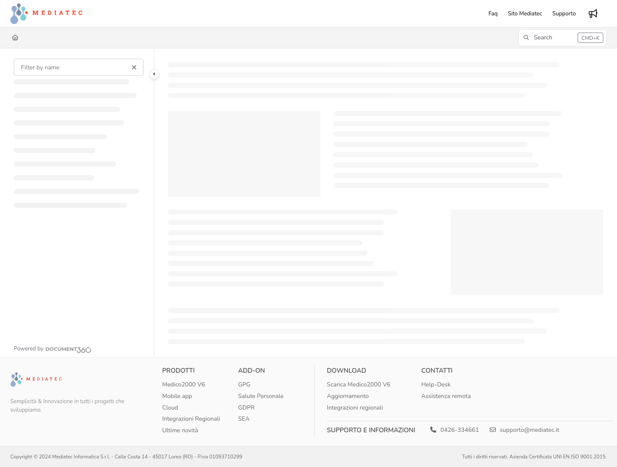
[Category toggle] (154, 74)
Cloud (170, 408)
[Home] (15, 37)
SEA (244, 419)
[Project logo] (46, 13)
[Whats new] (593, 14)
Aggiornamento (348, 396)
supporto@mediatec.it (524, 430)
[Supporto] (564, 13)
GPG (244, 384)
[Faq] (492, 13)
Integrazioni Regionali (191, 419)
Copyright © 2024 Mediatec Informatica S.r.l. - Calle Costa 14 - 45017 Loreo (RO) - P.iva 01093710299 (126, 456)
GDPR (246, 408)
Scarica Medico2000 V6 (358, 384)
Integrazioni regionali (355, 408)
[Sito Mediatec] (525, 13)
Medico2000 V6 (183, 384)
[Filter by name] (79, 67)
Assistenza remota (446, 396)
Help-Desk (435, 384)
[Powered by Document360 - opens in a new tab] (53, 349)
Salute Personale (261, 396)
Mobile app (177, 396)
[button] (562, 37)
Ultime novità (180, 430)
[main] (385, 202)
